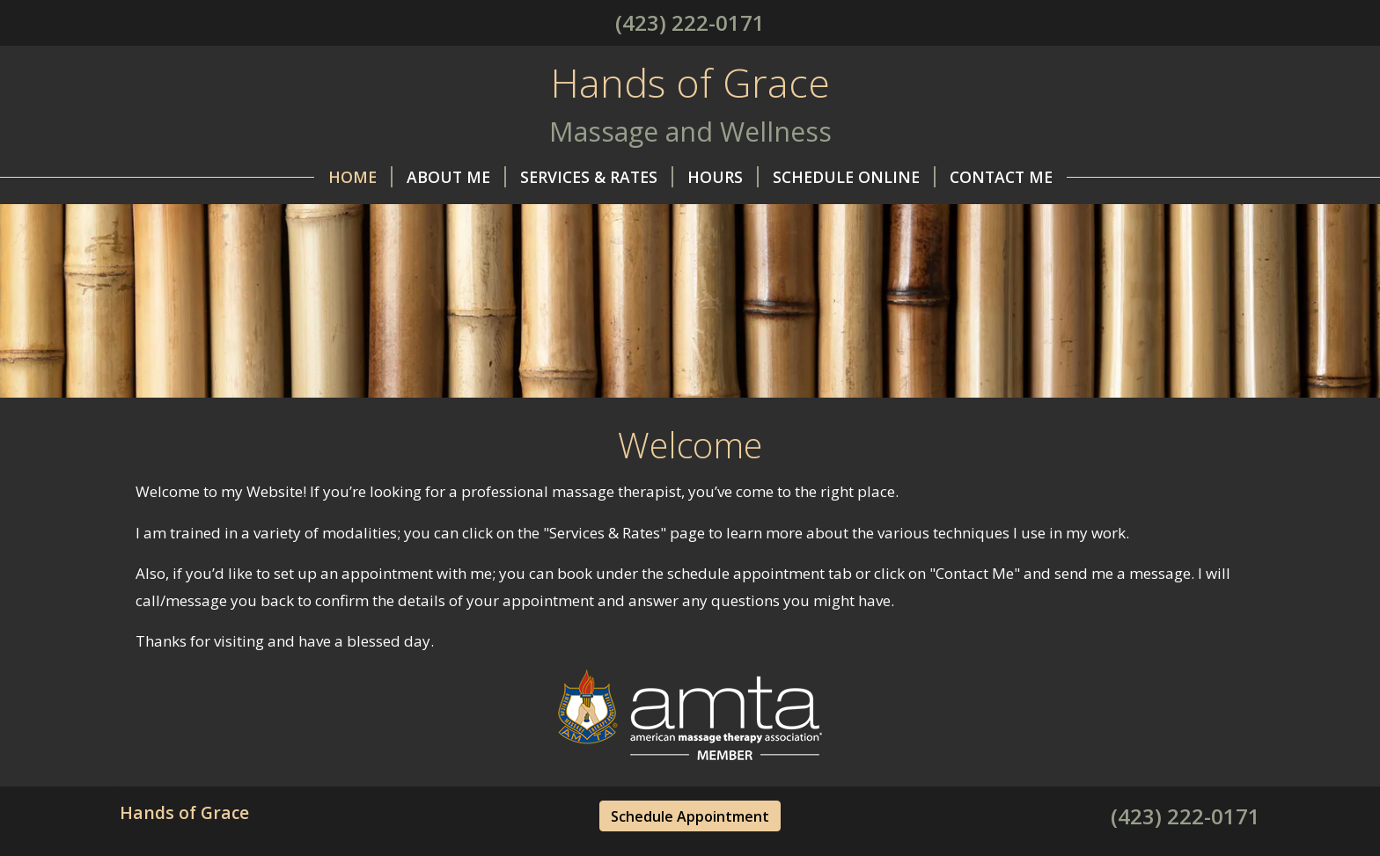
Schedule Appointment (690, 816)
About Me (456, 176)
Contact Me (1001, 176)
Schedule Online (854, 176)
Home (360, 176)
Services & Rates (596, 176)
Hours (723, 176)
